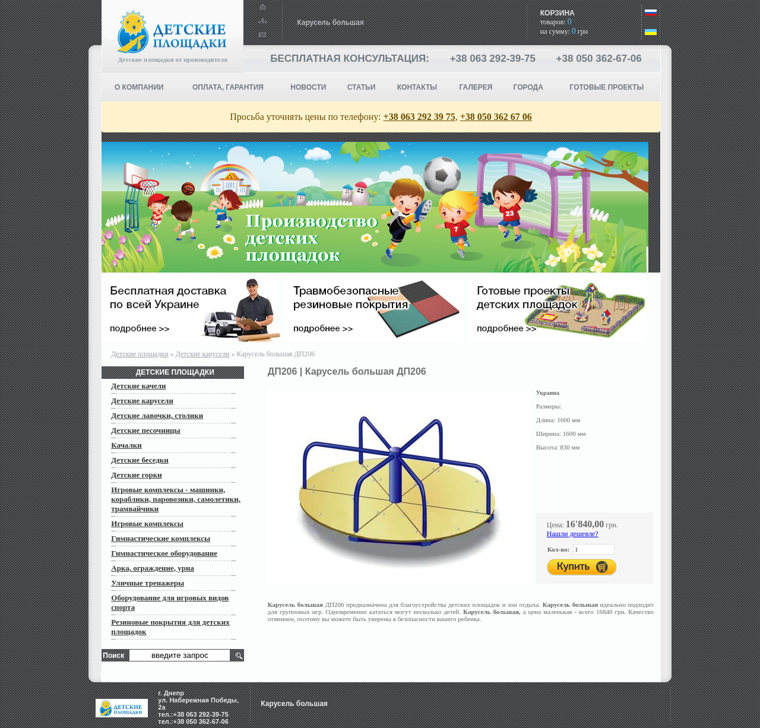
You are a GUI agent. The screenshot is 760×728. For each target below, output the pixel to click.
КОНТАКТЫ (417, 87)
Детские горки (136, 474)
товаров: (556, 22)
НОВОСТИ (308, 87)
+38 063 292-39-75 (493, 58)
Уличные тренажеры (147, 582)
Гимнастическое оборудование (164, 553)
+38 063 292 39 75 (419, 117)
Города (528, 87)
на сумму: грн (564, 31)
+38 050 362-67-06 (599, 58)
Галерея (476, 87)
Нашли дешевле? (572, 534)
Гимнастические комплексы (160, 538)
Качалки (126, 445)
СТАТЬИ (361, 87)
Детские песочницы (145, 430)
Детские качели (138, 385)
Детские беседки (140, 459)
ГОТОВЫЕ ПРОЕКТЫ (607, 87)
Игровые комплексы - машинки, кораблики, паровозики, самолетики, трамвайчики (175, 499)
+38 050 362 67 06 (496, 117)
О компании (139, 87)
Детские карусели (203, 354)
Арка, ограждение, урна (152, 568)
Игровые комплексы (147, 523)
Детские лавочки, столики (157, 415)
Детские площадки (139, 354)
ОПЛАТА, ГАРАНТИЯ (228, 87)
